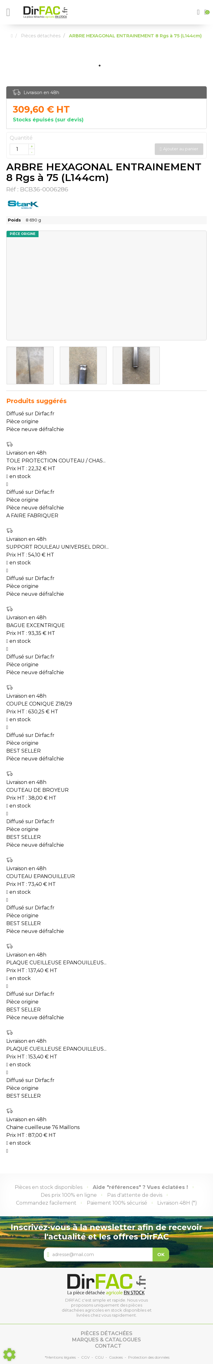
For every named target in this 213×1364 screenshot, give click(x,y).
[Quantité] (22, 149)
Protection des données (148, 1357)
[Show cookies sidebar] (9, 1354)
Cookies (116, 1357)
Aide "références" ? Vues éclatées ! (140, 1187)
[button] (199, 12)
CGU (99, 1357)
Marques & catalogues (106, 1340)
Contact (108, 1346)
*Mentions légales (60, 1357)
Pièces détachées (106, 1333)
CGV (85, 1357)
